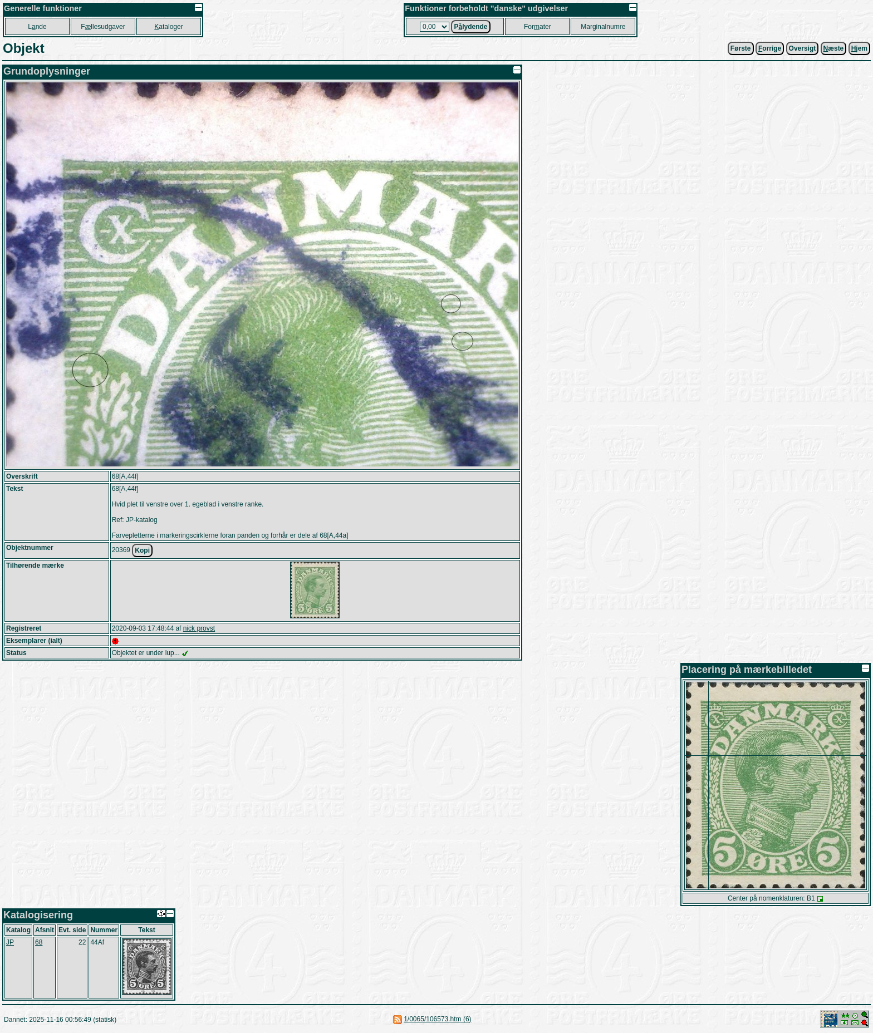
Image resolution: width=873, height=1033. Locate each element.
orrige (769, 48)
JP (10, 942)
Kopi (142, 550)
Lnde (37, 27)
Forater (537, 27)
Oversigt (802, 48)
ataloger (168, 27)
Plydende (470, 27)
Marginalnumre (603, 27)
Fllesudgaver (103, 27)
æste (833, 48)
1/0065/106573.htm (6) (437, 1019)
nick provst (199, 628)
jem (859, 48)
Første (740, 48)
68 (38, 942)
